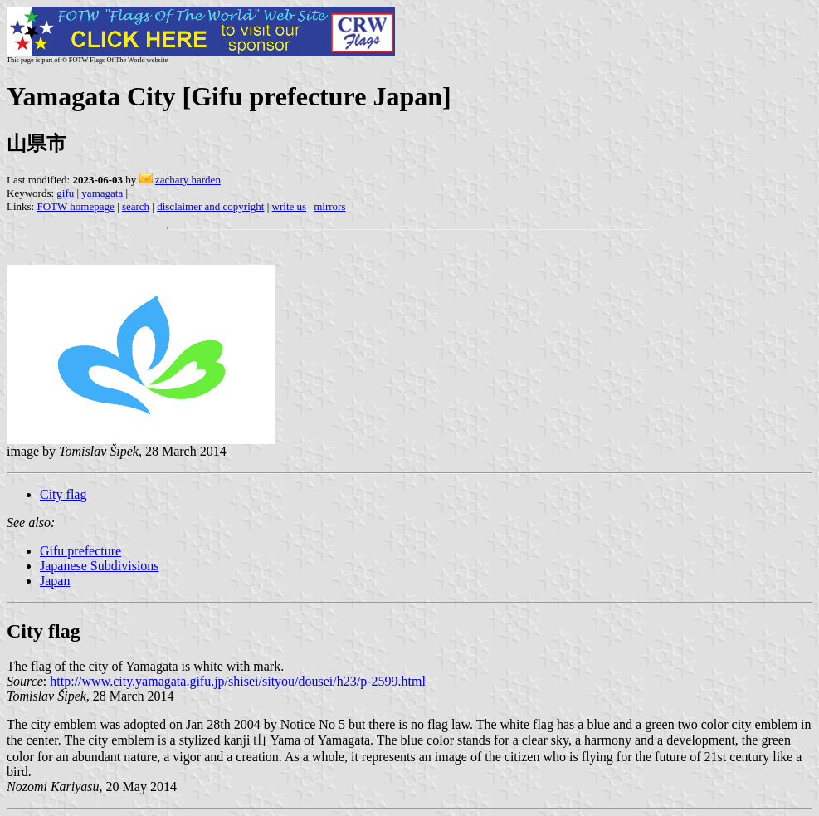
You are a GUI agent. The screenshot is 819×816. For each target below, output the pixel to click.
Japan (55, 581)
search (135, 206)
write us (289, 206)
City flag (63, 494)
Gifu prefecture (80, 551)
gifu (65, 193)
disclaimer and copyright (210, 206)
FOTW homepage (75, 206)
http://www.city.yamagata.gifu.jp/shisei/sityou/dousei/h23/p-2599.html (238, 681)
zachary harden (188, 179)
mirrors (329, 206)
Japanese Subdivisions (99, 566)
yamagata (102, 193)
